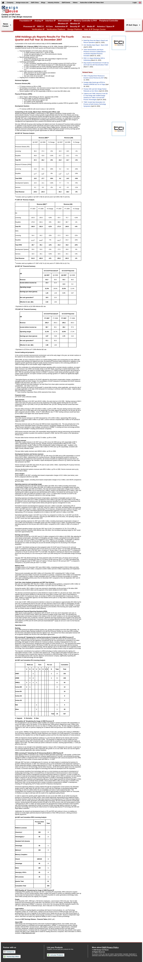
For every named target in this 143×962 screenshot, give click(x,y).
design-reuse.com (22, 2)
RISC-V (40, 26)
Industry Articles (53, 2)
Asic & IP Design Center (95, 29)
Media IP (91, 26)
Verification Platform (56, 29)
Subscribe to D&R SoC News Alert (92, 2)
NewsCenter (6, 25)
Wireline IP (75, 24)
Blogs (43, 2)
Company (10, 2)
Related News (87, 72)
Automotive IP (61, 26)
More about (105, 947)
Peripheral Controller (108, 21)
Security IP (75, 26)
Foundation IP (26, 21)
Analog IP (38, 21)
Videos (75, 2)
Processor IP (29, 26)
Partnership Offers (11, 956)
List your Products (55, 955)
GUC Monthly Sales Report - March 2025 (96, 45)
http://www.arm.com (28, 933)
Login (135, 2)
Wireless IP (63, 24)
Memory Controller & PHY (85, 21)
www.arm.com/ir (57, 43)
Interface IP (50, 21)
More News (86, 37)
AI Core (49, 26)
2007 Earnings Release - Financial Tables (34, 919)
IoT (83, 26)
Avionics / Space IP (105, 26)
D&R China (35, 2)
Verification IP (38, 29)
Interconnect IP (65, 21)
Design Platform (74, 29)
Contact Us (9, 952)
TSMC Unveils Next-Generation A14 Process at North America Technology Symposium (95, 104)
